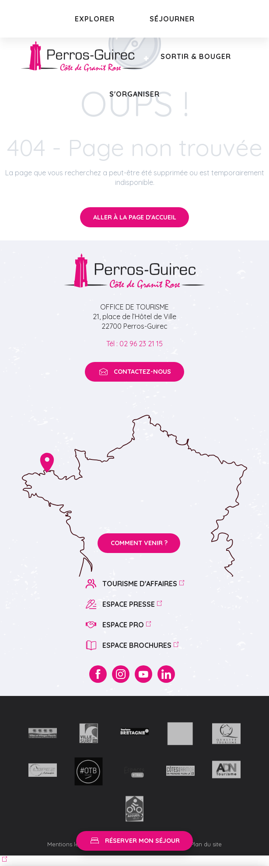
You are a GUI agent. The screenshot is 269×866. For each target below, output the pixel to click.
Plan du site (206, 844)
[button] (94, 19)
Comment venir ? (139, 543)
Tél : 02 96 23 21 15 (134, 343)
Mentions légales (71, 844)
